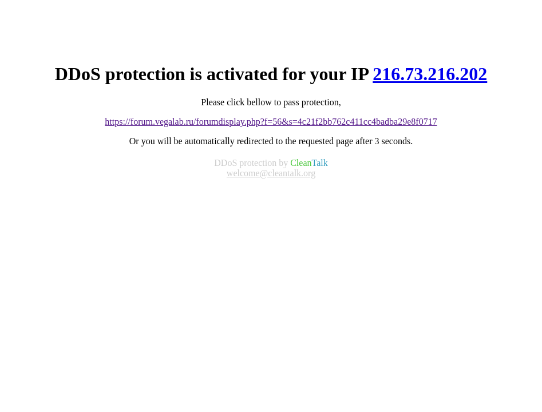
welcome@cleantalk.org (271, 173)
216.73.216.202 (430, 74)
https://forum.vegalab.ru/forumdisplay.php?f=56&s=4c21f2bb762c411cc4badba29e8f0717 (271, 121)
